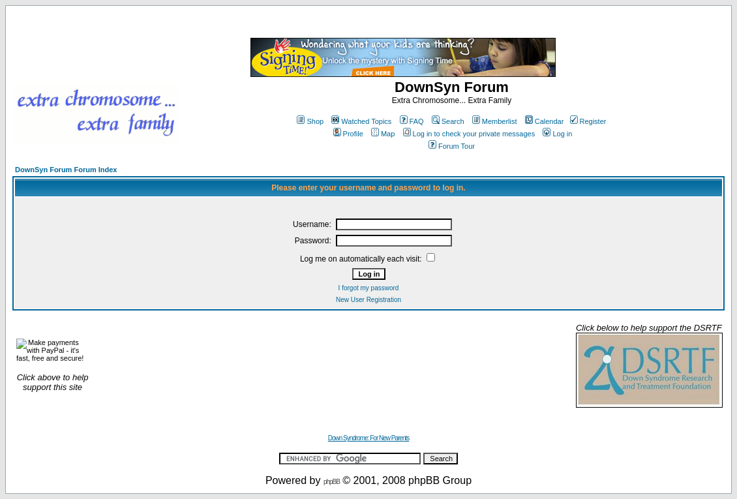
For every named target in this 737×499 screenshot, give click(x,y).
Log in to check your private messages (469, 134)
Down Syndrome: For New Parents (369, 438)
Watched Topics (361, 121)
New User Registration (368, 299)
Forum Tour (452, 146)
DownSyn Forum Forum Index (66, 170)
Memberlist (494, 121)
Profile (348, 134)
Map (383, 134)
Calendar (544, 121)
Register (588, 121)
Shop (310, 121)
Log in (557, 134)
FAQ (412, 121)
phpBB (331, 481)
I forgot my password (368, 288)
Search (448, 121)
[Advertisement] (333, 365)
